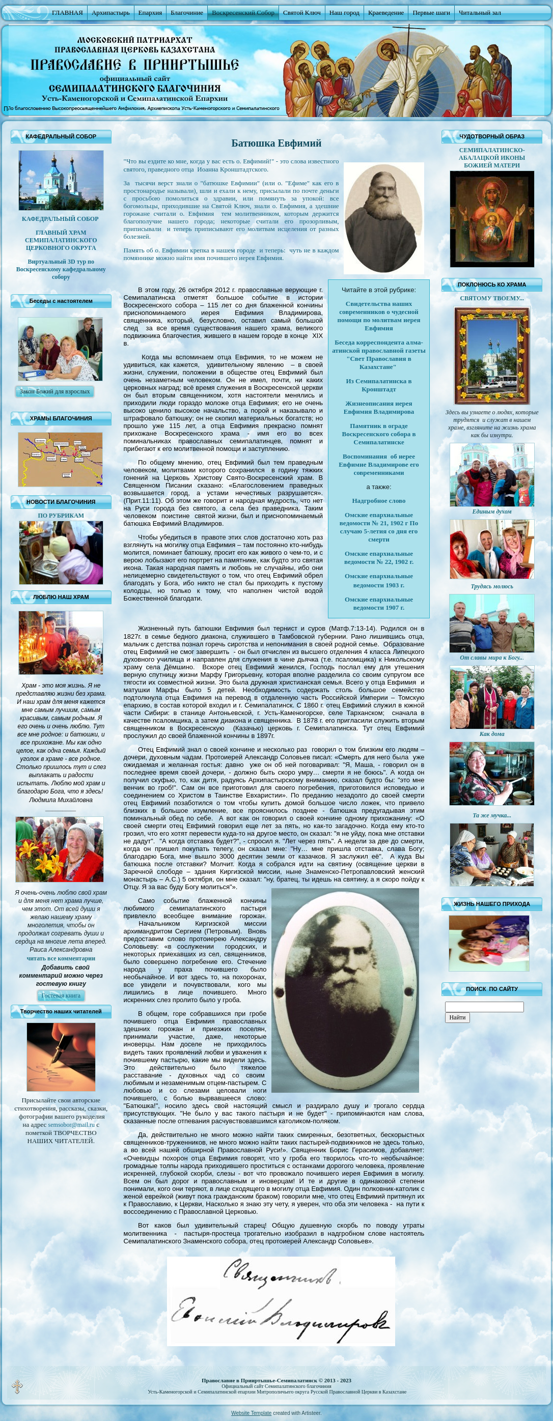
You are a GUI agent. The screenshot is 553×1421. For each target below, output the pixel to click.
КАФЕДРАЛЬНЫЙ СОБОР (61, 218)
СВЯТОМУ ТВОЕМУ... (492, 298)
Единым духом (492, 511)
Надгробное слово (379, 500)
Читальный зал (480, 12)
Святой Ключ (302, 12)
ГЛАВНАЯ (67, 12)
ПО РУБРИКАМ (61, 515)
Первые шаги (431, 12)
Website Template (251, 1413)
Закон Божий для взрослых (55, 391)
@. (71, 1124)
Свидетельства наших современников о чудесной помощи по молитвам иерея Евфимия (379, 316)
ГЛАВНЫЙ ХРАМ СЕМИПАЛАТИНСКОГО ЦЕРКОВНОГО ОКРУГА (61, 240)
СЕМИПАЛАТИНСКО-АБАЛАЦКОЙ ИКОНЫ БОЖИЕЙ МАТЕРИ (492, 158)
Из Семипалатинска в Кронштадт (379, 385)
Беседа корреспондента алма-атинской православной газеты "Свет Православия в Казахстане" (379, 354)
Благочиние (187, 12)
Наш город (344, 12)
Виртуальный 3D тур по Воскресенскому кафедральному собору (61, 269)
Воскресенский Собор (243, 12)
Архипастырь (111, 12)
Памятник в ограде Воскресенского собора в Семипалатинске (379, 434)
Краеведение (386, 12)
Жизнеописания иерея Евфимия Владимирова (379, 407)
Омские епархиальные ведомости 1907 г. (379, 603)
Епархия (150, 12)
